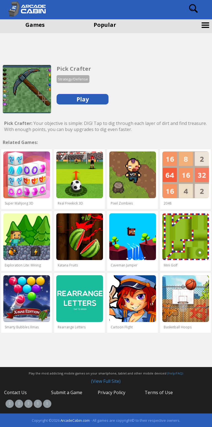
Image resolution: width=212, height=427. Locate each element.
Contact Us (15, 392)
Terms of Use (159, 392)
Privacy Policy (111, 392)
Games (35, 24)
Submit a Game (66, 392)
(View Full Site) (106, 381)
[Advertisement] (44, 47)
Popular (105, 24)
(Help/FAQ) (175, 373)
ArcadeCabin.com (75, 420)
